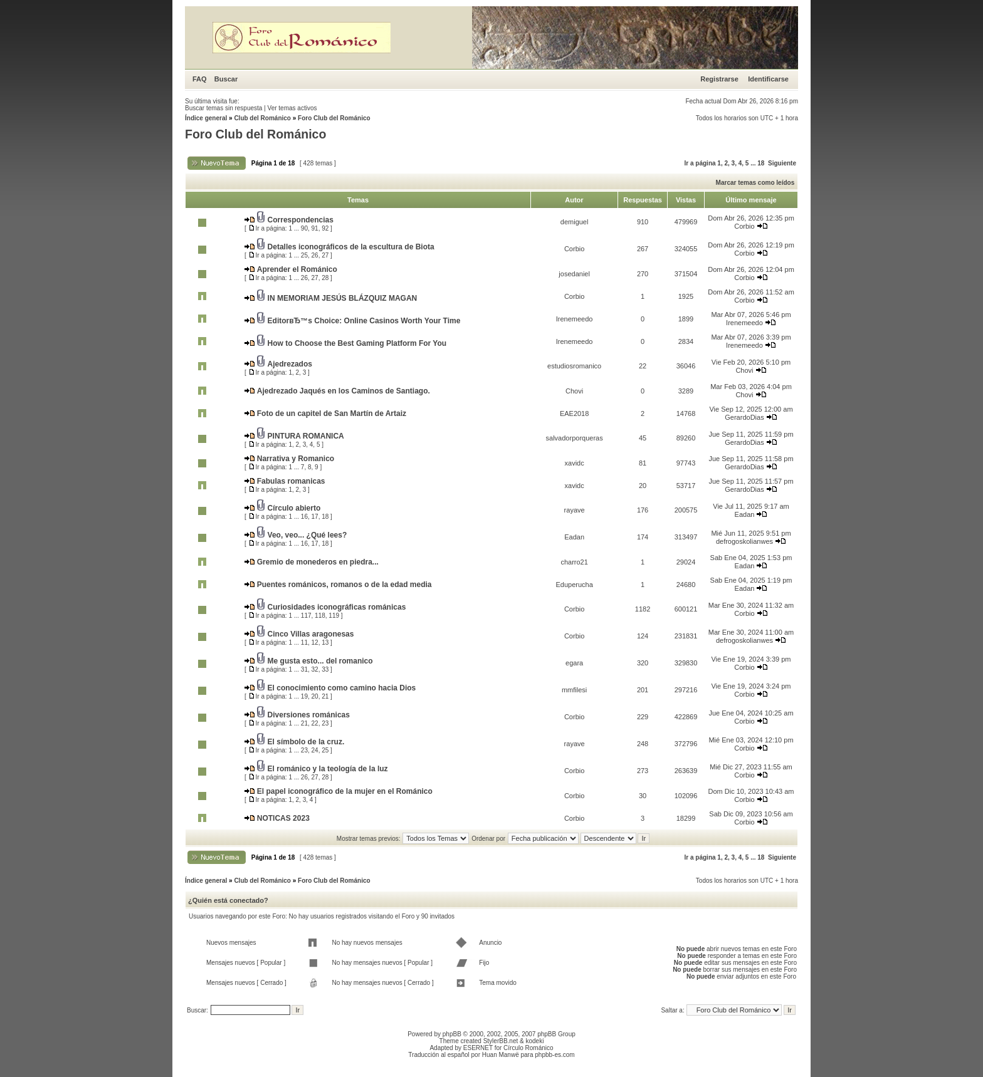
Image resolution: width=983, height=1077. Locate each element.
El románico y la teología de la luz (328, 768)
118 (320, 615)
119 (334, 615)
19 (304, 696)
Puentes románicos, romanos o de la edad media (344, 584)
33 (325, 669)
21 (325, 696)
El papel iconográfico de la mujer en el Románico (345, 791)
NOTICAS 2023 (283, 818)
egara (574, 663)
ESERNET (478, 1047)
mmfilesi (574, 690)
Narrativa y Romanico (295, 458)
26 (315, 255)
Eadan (745, 514)
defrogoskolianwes (744, 541)
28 (325, 277)
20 (315, 696)
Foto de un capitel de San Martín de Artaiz (331, 413)
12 (315, 642)
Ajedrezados (290, 364)
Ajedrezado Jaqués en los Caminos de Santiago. (343, 391)
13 (325, 642)
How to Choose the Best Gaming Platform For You (357, 343)
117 (306, 615)
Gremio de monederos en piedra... (318, 562)
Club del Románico (262, 118)
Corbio (744, 226)
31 (304, 669)
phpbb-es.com (554, 1054)
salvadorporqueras (574, 438)
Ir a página (700, 163)
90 (304, 228)
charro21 (573, 562)
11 (304, 642)
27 (325, 255)
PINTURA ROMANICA (306, 436)
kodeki (534, 1041)
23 (325, 723)
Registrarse (719, 79)
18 (760, 163)
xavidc (574, 463)
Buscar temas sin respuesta (223, 108)
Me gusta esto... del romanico (320, 661)
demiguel (574, 222)
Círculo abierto (294, 508)
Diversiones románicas (309, 714)
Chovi (744, 370)
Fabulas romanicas (291, 481)
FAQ (199, 79)
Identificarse (768, 79)
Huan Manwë (500, 1054)
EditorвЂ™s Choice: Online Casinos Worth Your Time (364, 320)
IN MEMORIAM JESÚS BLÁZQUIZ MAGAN (343, 298)
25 (304, 255)
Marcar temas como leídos (755, 182)
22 (315, 723)
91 (315, 228)
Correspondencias (301, 220)
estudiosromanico (574, 366)
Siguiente (782, 163)
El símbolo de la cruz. (306, 741)
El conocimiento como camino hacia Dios (342, 688)
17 (315, 516)
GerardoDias (744, 417)
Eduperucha (573, 584)
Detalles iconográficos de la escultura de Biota (351, 246)
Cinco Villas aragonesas (311, 634)
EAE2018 (574, 413)
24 (315, 750)
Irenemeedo (574, 319)
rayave (574, 510)
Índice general (206, 118)
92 (325, 228)
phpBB (452, 1034)
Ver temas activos (292, 108)
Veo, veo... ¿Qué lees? (307, 535)
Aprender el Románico (297, 269)
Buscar (226, 79)
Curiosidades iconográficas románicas (337, 607)
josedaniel (574, 274)
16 (304, 516)
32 (315, 669)
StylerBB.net (500, 1041)
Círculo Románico (528, 1047)
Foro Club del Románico (334, 118)
